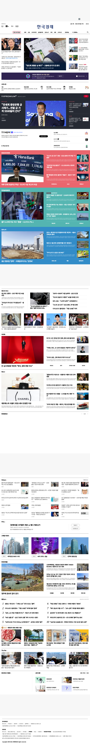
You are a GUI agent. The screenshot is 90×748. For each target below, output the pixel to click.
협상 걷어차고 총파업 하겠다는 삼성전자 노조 (10, 89)
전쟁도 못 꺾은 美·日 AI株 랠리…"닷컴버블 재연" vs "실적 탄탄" (11, 67)
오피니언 (60, 32)
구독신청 (10, 723)
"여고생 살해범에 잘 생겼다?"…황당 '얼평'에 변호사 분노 (39, 307)
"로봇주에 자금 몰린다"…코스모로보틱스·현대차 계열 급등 (60, 166)
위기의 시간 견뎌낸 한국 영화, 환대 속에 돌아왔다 (60, 338)
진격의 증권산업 (69, 556)
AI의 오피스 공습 (39, 556)
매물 (67, 260)
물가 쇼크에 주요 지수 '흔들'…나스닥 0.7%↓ (17, 222)
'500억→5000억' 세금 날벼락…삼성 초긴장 (65, 293)
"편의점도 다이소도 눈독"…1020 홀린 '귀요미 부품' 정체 (40, 483)
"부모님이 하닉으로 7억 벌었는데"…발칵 (12, 304)
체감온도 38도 (72, 89)
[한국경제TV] (7, 26)
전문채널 (67, 32)
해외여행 (72, 593)
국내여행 (62, 593)
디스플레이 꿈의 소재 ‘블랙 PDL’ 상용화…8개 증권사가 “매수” (75, 120)
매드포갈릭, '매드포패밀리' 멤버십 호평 (55, 644)
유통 (55, 32)
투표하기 (75, 525)
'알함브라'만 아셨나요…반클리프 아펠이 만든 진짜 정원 (60, 376)
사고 (87, 673)
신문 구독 (72, 24)
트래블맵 (51, 593)
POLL (3, 522)
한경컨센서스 (54, 184)
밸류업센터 (81, 260)
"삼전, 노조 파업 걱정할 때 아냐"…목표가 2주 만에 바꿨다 (21, 613)
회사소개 (4, 723)
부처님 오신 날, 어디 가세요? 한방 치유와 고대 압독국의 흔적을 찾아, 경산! (60, 575)
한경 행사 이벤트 (5, 673)
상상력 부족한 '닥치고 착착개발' (53, 89)
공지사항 (37, 673)
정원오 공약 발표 (5, 505)
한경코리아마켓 (5, 153)
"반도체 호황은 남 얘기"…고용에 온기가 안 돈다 (42, 65)
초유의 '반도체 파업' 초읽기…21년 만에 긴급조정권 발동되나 (83, 40)
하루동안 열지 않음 (81, 76)
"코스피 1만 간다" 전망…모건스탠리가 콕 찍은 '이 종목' (60, 157)
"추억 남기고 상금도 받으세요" (55, 253)
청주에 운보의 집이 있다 (9, 593)
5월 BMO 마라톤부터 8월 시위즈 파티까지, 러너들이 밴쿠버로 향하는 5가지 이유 (60, 585)
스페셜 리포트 (5, 536)
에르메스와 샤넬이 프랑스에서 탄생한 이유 (16, 403)
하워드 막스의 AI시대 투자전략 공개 (70, 513)
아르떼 (3, 334)
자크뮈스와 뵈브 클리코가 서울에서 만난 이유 (59, 385)
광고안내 (21, 723)
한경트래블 (4, 562)
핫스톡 (82, 64)
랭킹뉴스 (3, 599)
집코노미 (47, 32)
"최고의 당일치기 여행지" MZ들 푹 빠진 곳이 (66, 297)
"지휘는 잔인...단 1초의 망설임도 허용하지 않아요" (61, 348)
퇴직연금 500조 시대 (10, 556)
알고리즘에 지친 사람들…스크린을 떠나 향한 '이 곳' (60, 395)
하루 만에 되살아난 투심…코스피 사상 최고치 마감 (19, 184)
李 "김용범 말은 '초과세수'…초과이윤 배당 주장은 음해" (74, 498)
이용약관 (40, 731)
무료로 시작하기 (43, 136)
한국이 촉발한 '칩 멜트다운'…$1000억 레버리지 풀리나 (60, 196)
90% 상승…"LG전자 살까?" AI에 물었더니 (65, 301)
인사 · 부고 (82, 673)
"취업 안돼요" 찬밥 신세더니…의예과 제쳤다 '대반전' (65, 604)
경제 (25, 32)
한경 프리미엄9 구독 (79, 24)
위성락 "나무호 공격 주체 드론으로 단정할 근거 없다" (70, 506)
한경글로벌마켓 (5, 190)
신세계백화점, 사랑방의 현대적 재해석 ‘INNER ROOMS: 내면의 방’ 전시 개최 (59, 566)
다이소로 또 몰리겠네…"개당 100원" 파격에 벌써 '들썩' (21, 608)
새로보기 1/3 (85, 480)
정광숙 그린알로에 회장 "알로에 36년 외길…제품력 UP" (33, 644)
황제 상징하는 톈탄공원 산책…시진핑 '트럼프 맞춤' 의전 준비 (44, 491)
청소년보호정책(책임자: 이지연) (59, 731)
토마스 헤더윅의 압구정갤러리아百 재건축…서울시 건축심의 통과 (61, 233)
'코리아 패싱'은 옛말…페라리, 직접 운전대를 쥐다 (60, 404)
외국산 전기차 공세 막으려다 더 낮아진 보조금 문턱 (14, 498)
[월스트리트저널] (12, 26)
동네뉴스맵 (54, 260)
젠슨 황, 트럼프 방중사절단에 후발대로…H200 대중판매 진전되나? (70, 483)
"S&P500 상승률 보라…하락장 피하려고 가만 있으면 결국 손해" (68, 622)
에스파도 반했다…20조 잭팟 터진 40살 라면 (12, 294)
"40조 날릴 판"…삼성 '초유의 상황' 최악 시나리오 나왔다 (21, 617)
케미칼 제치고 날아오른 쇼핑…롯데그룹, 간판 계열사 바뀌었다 (83, 69)
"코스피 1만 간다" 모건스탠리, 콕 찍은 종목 (65, 305)
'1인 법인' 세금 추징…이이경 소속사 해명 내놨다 (56, 328)
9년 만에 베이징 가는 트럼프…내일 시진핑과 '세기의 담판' (60, 205)
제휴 (9, 731)
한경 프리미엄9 (16, 32)
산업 (29, 32)
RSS (35, 731)
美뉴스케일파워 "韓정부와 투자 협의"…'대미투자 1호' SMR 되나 (40, 498)
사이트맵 (24, 731)
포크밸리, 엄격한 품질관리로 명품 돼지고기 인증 (11, 644)
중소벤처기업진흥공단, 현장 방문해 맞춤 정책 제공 (78, 644)
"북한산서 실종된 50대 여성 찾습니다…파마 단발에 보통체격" (11, 328)
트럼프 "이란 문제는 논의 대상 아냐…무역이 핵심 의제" (83, 57)
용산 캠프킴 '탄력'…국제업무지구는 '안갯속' (17, 261)
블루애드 (27, 723)
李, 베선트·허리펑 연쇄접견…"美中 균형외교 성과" (70, 491)
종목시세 (67, 223)
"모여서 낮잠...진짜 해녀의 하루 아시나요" (58, 357)
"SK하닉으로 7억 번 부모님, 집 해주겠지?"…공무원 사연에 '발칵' (24, 622)
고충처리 (15, 723)
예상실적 (53, 223)
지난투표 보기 (75, 528)
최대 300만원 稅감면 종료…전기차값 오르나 (83, 49)
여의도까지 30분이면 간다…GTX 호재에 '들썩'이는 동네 (66, 617)
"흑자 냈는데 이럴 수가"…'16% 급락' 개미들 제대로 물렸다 (67, 608)
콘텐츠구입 (12, 731)
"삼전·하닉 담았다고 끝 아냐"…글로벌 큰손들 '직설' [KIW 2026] (75, 105)
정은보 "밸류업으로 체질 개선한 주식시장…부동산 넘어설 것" (40, 513)
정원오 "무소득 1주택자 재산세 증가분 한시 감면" (14, 513)
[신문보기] (2, 26)
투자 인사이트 (4, 101)
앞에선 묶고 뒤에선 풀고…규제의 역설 (55, 667)
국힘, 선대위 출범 (36, 505)
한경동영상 (4, 414)
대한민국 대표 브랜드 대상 (15, 628)
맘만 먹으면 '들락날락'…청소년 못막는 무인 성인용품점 (10, 483)
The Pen (3, 650)
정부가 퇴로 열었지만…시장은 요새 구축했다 (33, 667)
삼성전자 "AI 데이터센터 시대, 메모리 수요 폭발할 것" (65, 613)
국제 (51, 32)
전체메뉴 (75, 32)
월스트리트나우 (51, 193)
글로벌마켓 (40, 32)
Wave (3, 372)
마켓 (82, 184)
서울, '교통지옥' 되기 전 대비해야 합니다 (78, 667)
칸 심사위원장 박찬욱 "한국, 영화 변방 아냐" (10, 52)
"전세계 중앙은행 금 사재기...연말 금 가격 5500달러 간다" (11, 108)
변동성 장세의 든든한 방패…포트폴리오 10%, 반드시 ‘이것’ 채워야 (61, 215)
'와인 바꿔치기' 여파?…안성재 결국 (33, 328)
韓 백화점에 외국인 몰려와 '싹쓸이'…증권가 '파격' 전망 (60, 176)
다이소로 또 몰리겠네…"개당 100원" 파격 (65, 309)
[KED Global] (17, 26)
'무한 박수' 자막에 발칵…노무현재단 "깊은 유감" (78, 328)
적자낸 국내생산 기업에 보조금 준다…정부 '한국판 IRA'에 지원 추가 (10, 62)
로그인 (87, 24)
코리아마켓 (34, 32)
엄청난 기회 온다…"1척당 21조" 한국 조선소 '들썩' (20, 604)
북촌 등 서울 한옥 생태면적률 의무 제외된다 (58, 243)
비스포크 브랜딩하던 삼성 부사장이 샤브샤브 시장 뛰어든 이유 (10, 491)
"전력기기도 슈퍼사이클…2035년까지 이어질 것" (11, 57)
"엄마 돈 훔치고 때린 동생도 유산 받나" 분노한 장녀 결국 (10, 667)
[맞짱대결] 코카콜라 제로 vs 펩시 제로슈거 (25, 525)
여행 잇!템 (83, 593)
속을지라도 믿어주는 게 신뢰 (30, 89)
